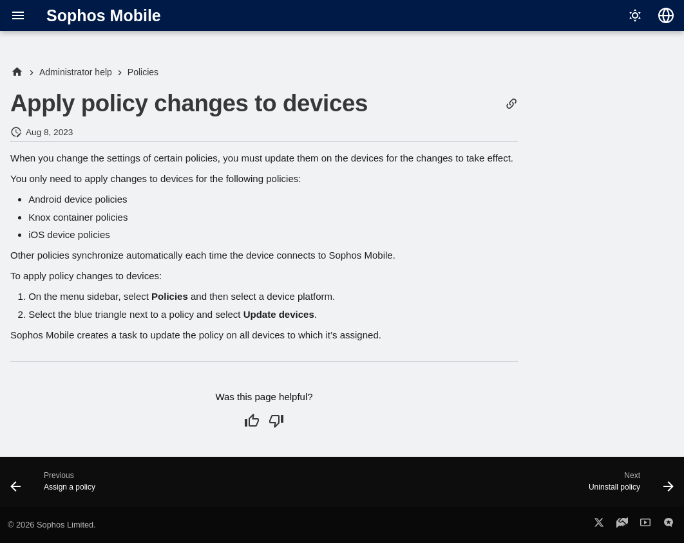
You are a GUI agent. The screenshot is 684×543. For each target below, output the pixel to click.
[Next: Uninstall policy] (627, 486)
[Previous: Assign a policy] (56, 486)
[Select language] (666, 15)
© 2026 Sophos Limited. (52, 524)
